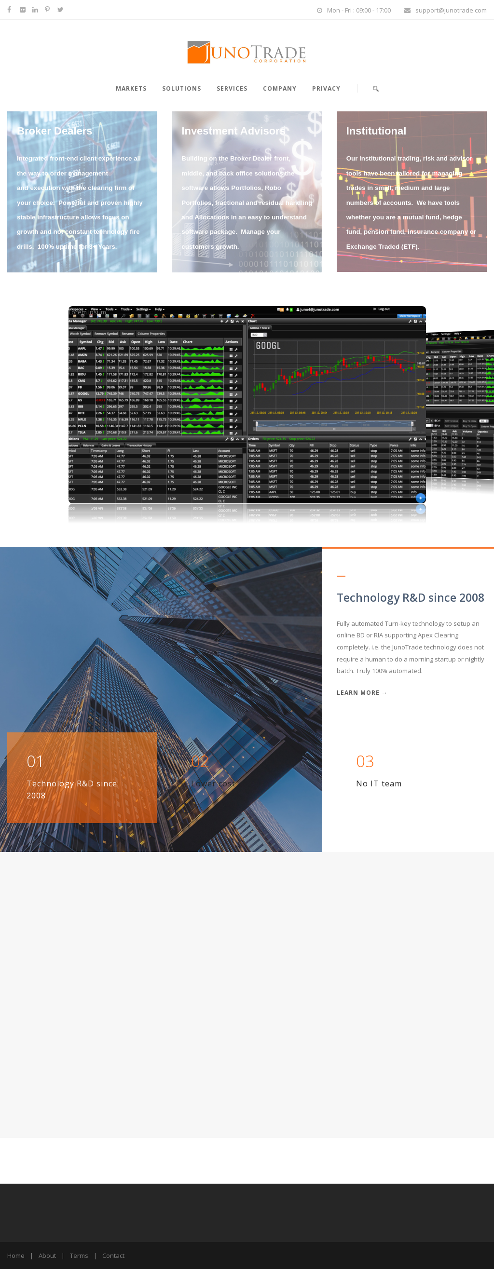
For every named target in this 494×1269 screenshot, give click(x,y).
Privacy (326, 88)
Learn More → (362, 692)
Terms (79, 1255)
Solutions (181, 88)
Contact (113, 1255)
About (47, 1255)
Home (16, 1255)
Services (232, 88)
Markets (131, 88)
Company (280, 88)
